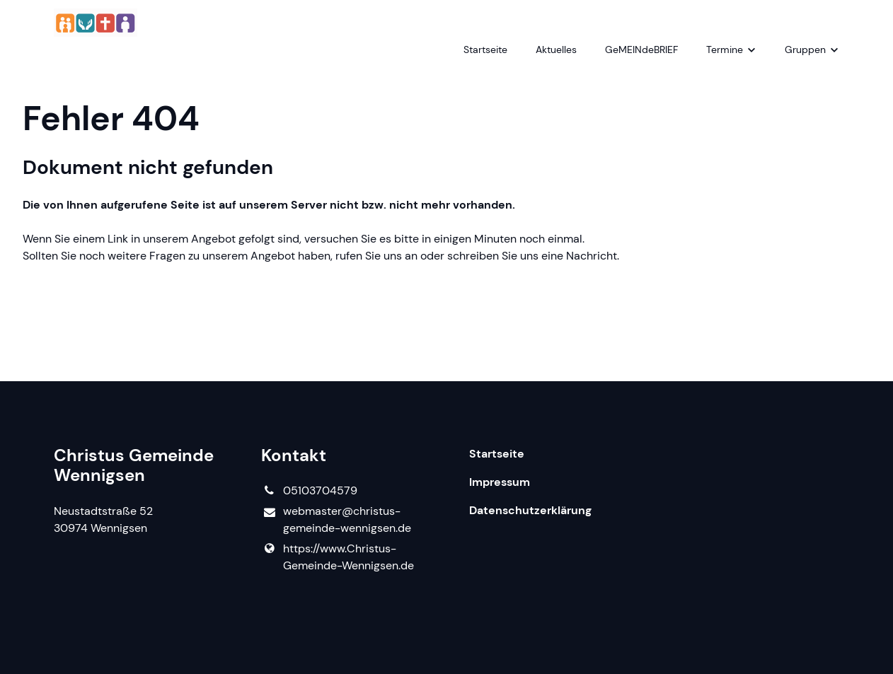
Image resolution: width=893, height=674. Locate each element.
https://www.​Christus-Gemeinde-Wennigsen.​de (337, 557)
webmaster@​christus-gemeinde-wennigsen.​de (335, 520)
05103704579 (309, 490)
